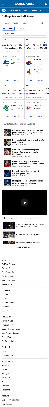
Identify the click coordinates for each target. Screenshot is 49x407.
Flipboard (6, 390)
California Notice (9, 341)
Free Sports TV (8, 272)
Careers (5, 298)
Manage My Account (10, 400)
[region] (24, 202)
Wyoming (31, 48)
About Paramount (9, 303)
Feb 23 (6, 23)
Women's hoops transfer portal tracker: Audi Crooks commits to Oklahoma (26, 152)
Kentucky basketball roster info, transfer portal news (26, 172)
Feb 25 (24, 23)
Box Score (17, 80)
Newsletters (7, 404)
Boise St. (31, 45)
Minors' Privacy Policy (11, 329)
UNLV (9, 94)
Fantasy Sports (8, 268)
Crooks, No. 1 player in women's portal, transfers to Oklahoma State (28, 162)
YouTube (5, 365)
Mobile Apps (7, 284)
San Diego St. (34, 91)
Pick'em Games (8, 264)
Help (4, 351)
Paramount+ (7, 307)
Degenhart (37, 59)
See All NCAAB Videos (24, 247)
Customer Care (8, 355)
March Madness (8, 280)
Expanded (9, 28)
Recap (8, 80)
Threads (5, 386)
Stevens (14, 105)
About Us (5, 294)
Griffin (36, 69)
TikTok (4, 369)
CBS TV (5, 311)
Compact (22, 28)
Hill (35, 105)
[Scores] (34, 10)
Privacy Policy (7, 325)
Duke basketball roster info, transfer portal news (28, 141)
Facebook (6, 378)
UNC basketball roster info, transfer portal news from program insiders (28, 131)
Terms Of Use (7, 321)
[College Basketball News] (18, 10)
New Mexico (9, 48)
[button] (41, 10)
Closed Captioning (9, 337)
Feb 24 (15, 23)
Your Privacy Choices (10, 333)
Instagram (6, 373)
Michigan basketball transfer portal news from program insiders (27, 182)
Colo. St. (10, 91)
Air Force (10, 45)
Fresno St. (33, 94)
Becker (13, 60)
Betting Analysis (8, 276)
